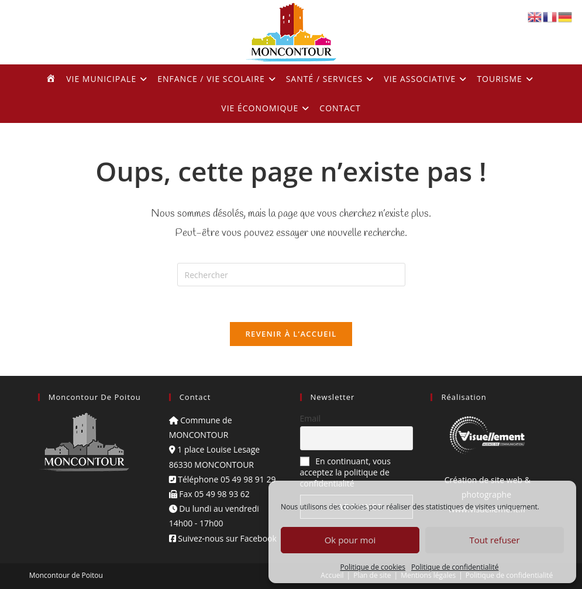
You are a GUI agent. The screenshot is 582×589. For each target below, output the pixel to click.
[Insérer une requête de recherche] (291, 274)
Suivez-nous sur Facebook (223, 538)
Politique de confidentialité (454, 567)
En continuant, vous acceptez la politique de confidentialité (345, 472)
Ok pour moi (350, 540)
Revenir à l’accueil (290, 333)
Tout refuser (494, 540)
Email (310, 418)
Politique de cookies (373, 567)
